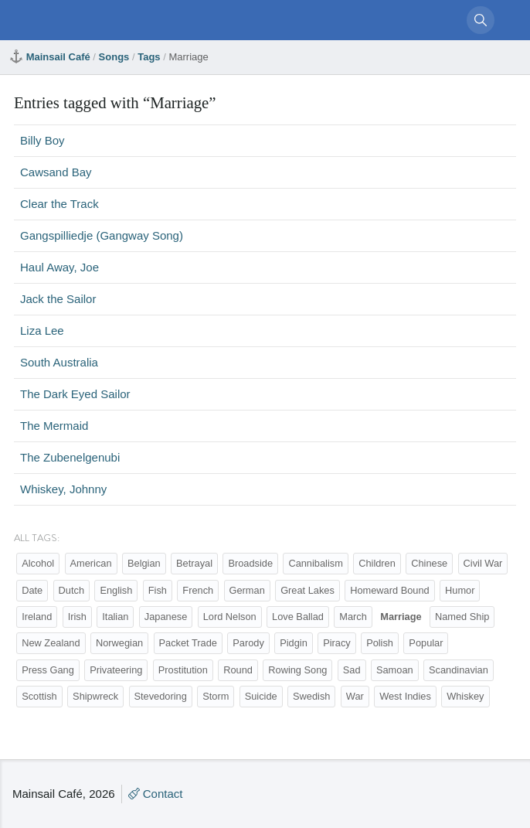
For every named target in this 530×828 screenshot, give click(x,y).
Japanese (166, 616)
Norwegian (119, 643)
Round (238, 670)
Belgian (144, 563)
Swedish (311, 696)
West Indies (405, 696)
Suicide (261, 696)
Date (32, 590)
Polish (379, 643)
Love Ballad (298, 616)
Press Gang (48, 670)
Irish (77, 616)
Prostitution (183, 670)
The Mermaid (54, 425)
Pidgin (293, 643)
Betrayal (194, 563)
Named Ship (462, 616)
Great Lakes (307, 590)
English (116, 590)
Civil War (483, 563)
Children (377, 563)
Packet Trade (188, 643)
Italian (115, 616)
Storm (215, 696)
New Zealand (51, 643)
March (353, 616)
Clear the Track (59, 203)
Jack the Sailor (58, 298)
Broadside (250, 563)
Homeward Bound (389, 590)
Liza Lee (42, 330)
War (355, 696)
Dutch (71, 590)
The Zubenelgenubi (70, 457)
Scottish (39, 696)
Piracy (337, 643)
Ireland (37, 616)
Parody (248, 643)
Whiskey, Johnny (63, 489)
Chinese (429, 563)
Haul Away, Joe (59, 267)
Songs (114, 57)
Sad (352, 670)
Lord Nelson (230, 616)
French (197, 590)
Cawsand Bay (56, 172)
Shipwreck (95, 696)
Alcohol (38, 563)
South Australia (59, 362)
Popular (426, 643)
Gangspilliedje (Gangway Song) (101, 235)
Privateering (116, 670)
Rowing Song (297, 670)
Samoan (394, 670)
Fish (157, 590)
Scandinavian (458, 670)
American (91, 563)
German (247, 590)
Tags (149, 57)
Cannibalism (315, 563)
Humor (459, 590)
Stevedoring (160, 696)
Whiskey (465, 696)
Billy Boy (42, 140)
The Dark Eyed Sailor (75, 393)
